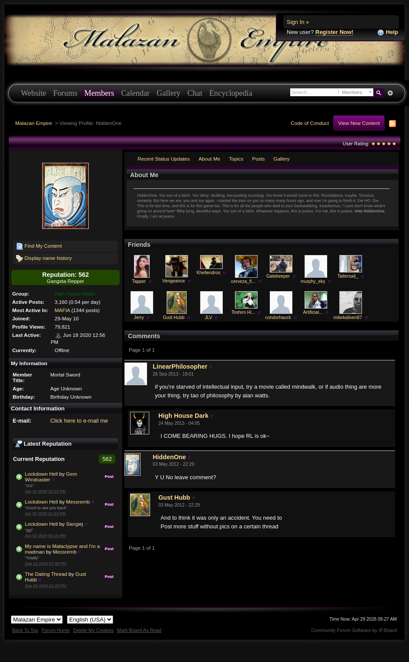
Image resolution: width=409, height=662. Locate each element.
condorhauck (278, 317)
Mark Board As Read (139, 630)
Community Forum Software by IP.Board (354, 630)
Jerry (139, 317)
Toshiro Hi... (243, 312)
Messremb (78, 501)
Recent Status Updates (163, 158)
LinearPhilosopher (180, 366)
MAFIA (62, 310)
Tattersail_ (347, 276)
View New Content (359, 123)
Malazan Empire (33, 123)
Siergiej (74, 524)
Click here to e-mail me (79, 420)
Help (387, 32)
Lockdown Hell (41, 474)
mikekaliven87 (347, 317)
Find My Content (39, 246)
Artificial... (313, 312)
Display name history (44, 258)
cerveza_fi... (243, 281)
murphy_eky (313, 281)
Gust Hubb (173, 317)
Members (99, 93)
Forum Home (56, 630)
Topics (236, 158)
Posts (258, 158)
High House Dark (183, 415)
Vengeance (173, 281)
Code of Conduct (310, 123)
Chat (195, 93)
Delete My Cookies (93, 630)
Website (33, 93)
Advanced (390, 93)
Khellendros (209, 272)
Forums (65, 93)
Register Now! (334, 32)
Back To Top (25, 630)
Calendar (135, 93)
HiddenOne (169, 457)
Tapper (139, 281)
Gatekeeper (278, 276)
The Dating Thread (46, 574)
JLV (208, 317)
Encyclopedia (230, 93)
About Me (209, 158)
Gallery (169, 93)
